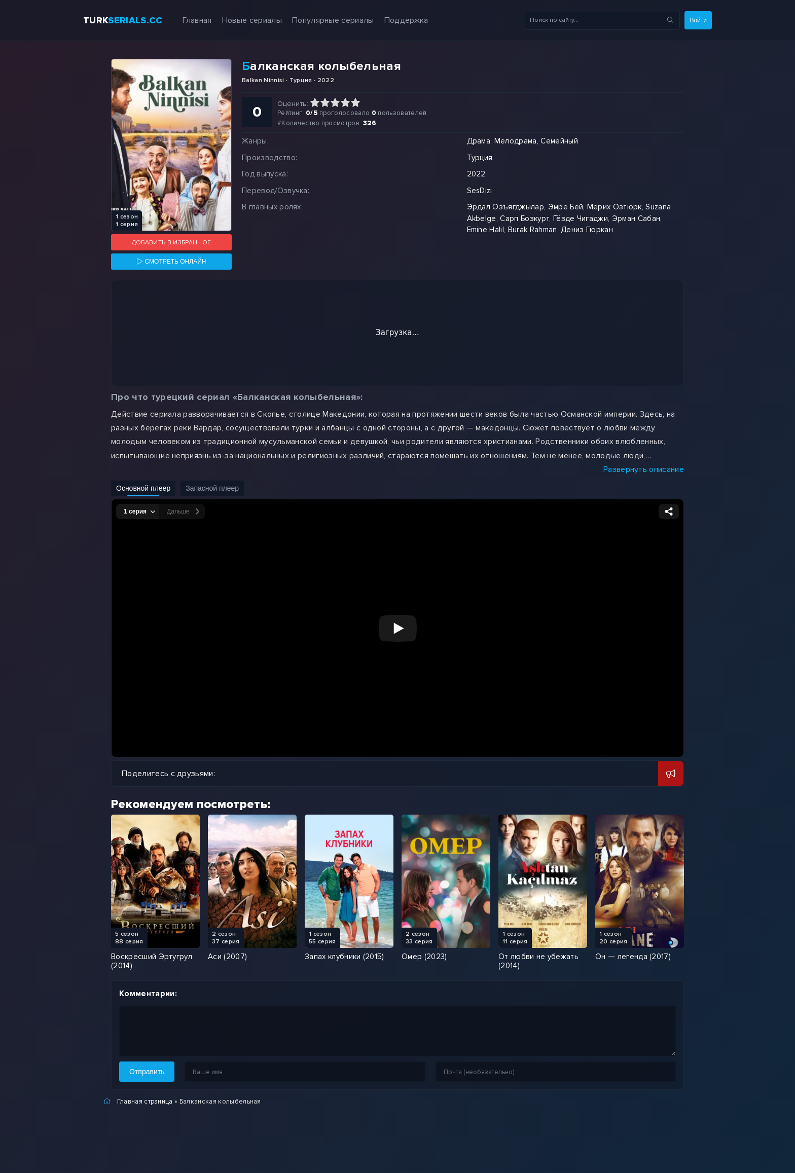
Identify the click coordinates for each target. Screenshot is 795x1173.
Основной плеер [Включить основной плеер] (143, 488)
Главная (197, 20)
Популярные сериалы (333, 20)
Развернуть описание (643, 469)
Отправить (146, 1072)
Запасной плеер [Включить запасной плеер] (212, 488)
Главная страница (145, 1101)
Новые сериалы (252, 20)
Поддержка (406, 20)
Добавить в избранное (171, 242)
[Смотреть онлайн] (171, 261)
